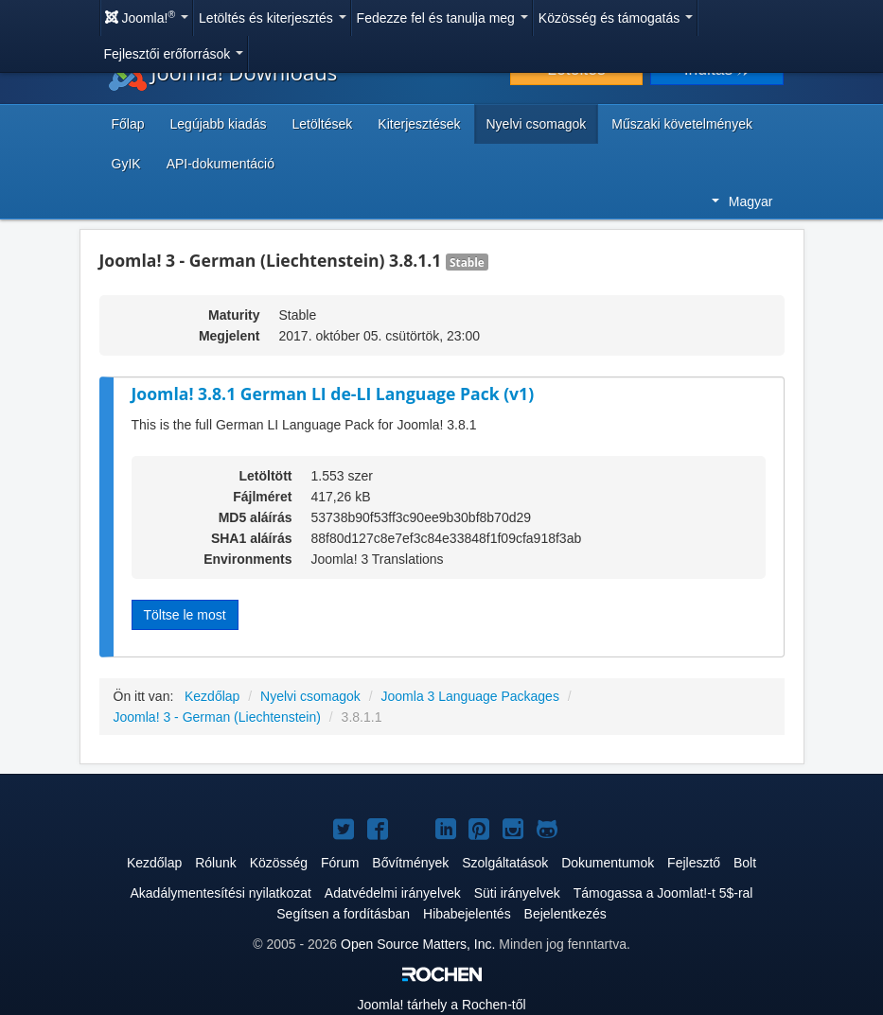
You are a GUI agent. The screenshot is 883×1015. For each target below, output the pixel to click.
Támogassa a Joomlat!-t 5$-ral (663, 893)
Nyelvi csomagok (536, 123)
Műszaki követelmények (681, 123)
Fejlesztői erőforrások (174, 53)
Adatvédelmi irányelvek (393, 893)
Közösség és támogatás (616, 18)
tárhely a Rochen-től (441, 1004)
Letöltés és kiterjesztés (272, 18)
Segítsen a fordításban (343, 913)
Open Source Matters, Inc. (418, 944)
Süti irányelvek (517, 893)
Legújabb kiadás (218, 123)
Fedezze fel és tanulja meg (442, 18)
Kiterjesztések (419, 123)
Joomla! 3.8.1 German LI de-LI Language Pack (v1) (333, 393)
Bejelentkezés (565, 913)
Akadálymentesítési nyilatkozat (221, 893)
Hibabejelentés (467, 913)
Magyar (742, 201)
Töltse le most (185, 614)
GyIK (126, 163)
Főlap (128, 123)
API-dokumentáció (220, 163)
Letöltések (322, 123)
